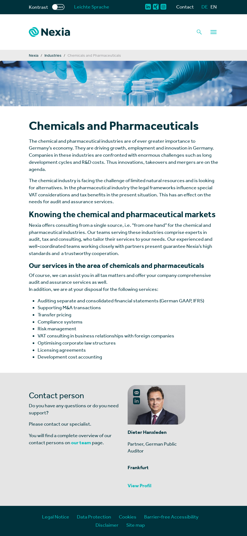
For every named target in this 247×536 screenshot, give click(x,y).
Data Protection (94, 517)
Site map (135, 525)
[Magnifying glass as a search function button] (199, 32)
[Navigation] (213, 32)
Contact (185, 7)
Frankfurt (138, 468)
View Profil (139, 486)
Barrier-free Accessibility (171, 517)
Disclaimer (107, 525)
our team (81, 443)
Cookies (127, 517)
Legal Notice (55, 517)
